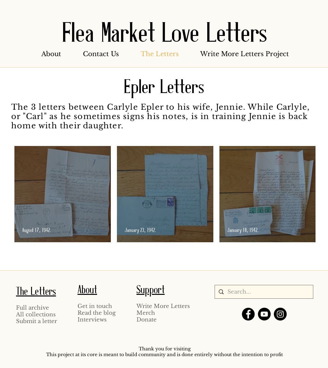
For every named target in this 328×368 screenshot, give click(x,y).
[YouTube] (264, 314)
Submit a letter (36, 321)
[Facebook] (248, 314)
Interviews (92, 319)
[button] (51, 54)
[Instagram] (280, 314)
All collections (36, 314)
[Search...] (263, 291)
